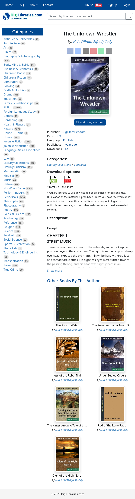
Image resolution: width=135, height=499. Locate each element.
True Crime (11, 269)
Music (7, 180)
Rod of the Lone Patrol (112, 425)
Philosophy (11, 201)
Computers (11, 82)
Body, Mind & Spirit (16, 65)
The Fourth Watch (67, 325)
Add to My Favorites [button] (90, 122)
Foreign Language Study (20, 111)
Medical (9, 176)
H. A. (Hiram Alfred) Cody (92, 41)
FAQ (21, 5)
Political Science (14, 214)
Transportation (13, 261)
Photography (12, 205)
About (33, 5)
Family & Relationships (18, 103)
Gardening (11, 120)
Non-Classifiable (14, 188)
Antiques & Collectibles (19, 39)
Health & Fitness (14, 124)
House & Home (14, 133)
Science (8, 231)
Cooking (9, 86)
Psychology (11, 218)
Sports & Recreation (17, 244)
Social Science (13, 239)
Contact (48, 5)
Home (9, 5)
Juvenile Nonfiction (16, 146)
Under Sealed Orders (112, 375)
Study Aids (10, 248)
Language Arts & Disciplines (22, 150)
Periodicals (11, 197)
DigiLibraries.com (73, 132)
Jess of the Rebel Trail (68, 375)
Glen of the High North (67, 475)
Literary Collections (16, 163)
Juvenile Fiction (13, 141)
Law (6, 158)
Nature (8, 184)
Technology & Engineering (21, 252)
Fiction (8, 107)
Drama (8, 94)
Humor (8, 137)
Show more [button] (54, 271)
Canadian (80, 165)
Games (8, 116)
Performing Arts (14, 193)
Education (10, 99)
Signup (112, 5)
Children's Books (14, 73)
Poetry (8, 210)
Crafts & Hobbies (15, 90)
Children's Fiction (15, 77)
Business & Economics (18, 69)
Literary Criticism (15, 167)
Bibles (7, 52)
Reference (10, 223)
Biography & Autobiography (22, 56)
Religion (9, 227)
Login (126, 5)
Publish (93, 5)
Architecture (12, 43)
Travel (7, 265)
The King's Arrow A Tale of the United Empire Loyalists (82, 425)
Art (6, 47)
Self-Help (9, 235)
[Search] (86, 16)
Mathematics (12, 171)
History (8, 129)
